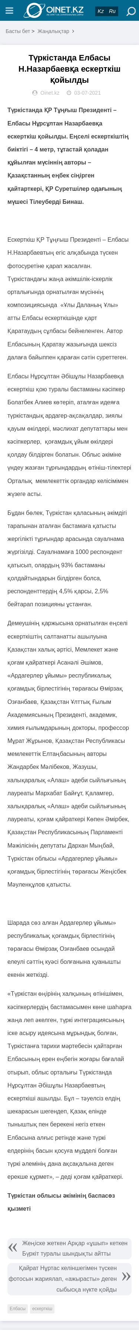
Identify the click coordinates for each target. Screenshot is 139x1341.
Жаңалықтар (53, 31)
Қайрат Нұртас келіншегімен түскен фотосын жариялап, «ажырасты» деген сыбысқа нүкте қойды (63, 1279)
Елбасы (18, 1308)
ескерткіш (42, 1308)
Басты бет (18, 31)
